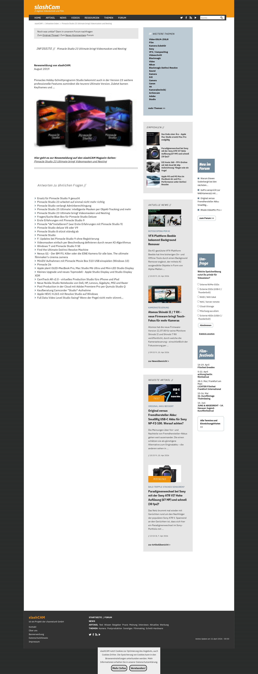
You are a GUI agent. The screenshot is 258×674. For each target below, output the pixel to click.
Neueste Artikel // (160, 379)
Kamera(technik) (157, 89)
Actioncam (154, 93)
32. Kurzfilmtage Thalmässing (206, 397)
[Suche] (209, 17)
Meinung (133, 624)
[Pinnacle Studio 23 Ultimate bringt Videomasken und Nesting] (87, 23)
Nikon (152, 64)
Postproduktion (114, 628)
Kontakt (32, 627)
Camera (153, 80)
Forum (122, 17)
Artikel (50, 17)
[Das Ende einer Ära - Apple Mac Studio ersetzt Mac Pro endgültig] (153, 139)
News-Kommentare (75, 35)
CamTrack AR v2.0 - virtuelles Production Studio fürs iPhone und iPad (78, 279)
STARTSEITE (95, 617)
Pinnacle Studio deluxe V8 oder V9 (57, 227)
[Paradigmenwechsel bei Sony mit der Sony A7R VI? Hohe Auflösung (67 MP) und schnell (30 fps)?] (153, 153)
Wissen (107, 624)
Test (101, 624)
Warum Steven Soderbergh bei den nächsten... (207, 181)
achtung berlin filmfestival (205, 375)
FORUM (108, 617)
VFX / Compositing (158, 52)
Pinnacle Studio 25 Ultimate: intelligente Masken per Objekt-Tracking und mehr (84, 209)
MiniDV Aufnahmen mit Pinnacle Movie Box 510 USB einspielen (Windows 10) (83, 260)
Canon (152, 83)
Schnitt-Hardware (154, 628)
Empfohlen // (155, 127)
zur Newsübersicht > (158, 361)
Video (152, 61)
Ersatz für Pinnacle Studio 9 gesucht (58, 198)
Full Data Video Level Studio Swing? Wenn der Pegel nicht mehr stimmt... (80, 297)
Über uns (33, 630)
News (63, 17)
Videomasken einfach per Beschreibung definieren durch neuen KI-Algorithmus (84, 242)
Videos (75, 17)
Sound (152, 71)
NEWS (92, 621)
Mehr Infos (119, 668)
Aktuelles (154, 624)
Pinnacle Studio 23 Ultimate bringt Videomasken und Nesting (70, 161)
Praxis (125, 624)
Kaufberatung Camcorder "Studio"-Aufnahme (64, 290)
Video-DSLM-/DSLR (158, 39)
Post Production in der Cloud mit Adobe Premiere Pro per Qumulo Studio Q (81, 286)
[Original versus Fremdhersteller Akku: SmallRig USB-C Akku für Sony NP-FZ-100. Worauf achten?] (164, 393)
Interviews (144, 624)
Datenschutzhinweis (38, 638)
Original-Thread (50, 35)
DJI (151, 77)
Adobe (152, 96)
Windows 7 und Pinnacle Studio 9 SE (58, 246)
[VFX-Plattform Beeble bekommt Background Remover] (164, 218)
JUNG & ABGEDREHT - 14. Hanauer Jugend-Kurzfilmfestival (211, 408)
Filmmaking (139, 628)
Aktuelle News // (159, 204)
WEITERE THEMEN (161, 33)
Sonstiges (127, 628)
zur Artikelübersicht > (159, 544)
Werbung (164, 624)
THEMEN (93, 628)
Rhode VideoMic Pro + (211, 210)
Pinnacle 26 (44, 264)
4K (150, 86)
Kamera (153, 74)
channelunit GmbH (55, 621)
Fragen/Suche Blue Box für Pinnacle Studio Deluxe (67, 216)
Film (151, 42)
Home (37, 17)
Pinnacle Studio (46, 235)
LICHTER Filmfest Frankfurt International (209, 387)
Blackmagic (155, 58)
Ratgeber (116, 624)
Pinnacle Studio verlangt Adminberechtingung (64, 205)
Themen (108, 17)
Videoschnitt (155, 55)
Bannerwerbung (36, 634)
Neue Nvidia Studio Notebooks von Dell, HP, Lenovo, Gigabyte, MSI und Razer (82, 282)
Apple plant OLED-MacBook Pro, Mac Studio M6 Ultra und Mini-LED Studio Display (85, 268)
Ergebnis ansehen (207, 334)
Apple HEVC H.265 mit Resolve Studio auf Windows (67, 294)
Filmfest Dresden (206, 367)
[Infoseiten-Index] (52, 23)
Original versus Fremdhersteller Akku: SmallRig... (208, 201)
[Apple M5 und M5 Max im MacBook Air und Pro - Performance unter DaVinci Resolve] (153, 181)
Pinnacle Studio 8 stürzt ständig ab (57, 231)
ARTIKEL (93, 624)
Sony (151, 48)
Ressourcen (92, 17)
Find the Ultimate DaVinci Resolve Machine (62, 249)
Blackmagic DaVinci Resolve (163, 67)
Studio (152, 99)
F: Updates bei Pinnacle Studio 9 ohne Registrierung (68, 238)
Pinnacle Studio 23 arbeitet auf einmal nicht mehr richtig (70, 201)
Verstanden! (138, 668)
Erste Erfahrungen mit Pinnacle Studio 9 (61, 220)
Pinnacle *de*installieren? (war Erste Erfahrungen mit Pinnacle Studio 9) (80, 224)
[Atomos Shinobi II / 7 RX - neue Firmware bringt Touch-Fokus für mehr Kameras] (164, 295)
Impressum (34, 641)
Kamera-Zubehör (157, 45)
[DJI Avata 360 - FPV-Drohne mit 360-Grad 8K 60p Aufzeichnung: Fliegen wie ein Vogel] (153, 167)
